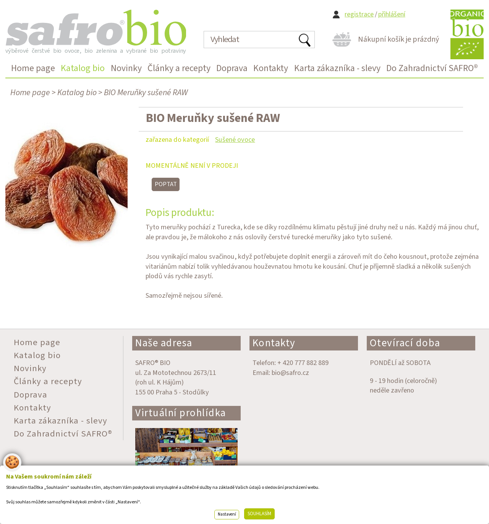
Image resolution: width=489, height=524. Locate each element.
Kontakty (274, 343)
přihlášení (391, 14)
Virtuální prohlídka (180, 413)
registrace (359, 14)
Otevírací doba (405, 343)
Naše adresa (164, 343)
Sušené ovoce (235, 139)
